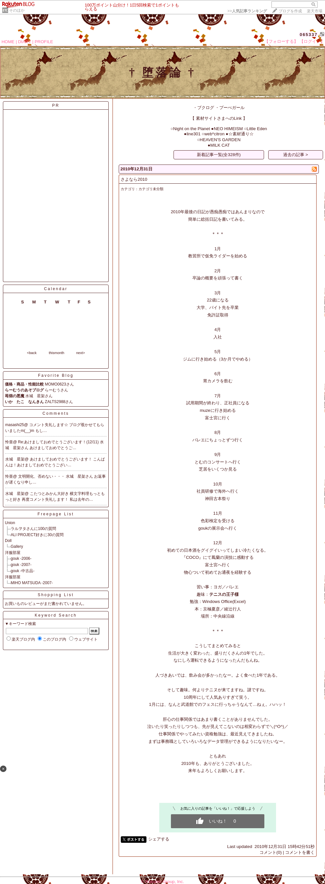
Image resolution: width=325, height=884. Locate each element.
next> (80, 353)
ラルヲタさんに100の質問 (33, 528)
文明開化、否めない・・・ (42, 476)
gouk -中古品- (22, 571)
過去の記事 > (295, 154)
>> (247, 11)
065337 (309, 34)
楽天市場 (314, 11)
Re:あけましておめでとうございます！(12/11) (59, 442)
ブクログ (205, 107)
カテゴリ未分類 (150, 189)
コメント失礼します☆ (49, 425)
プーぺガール (232, 107)
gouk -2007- (21, 564)
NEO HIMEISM (228, 128)
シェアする (158, 839)
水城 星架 (15, 459)
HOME (8, 41)
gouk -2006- (21, 558)
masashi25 (14, 425)
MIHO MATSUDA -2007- (32, 583)
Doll (8, 540)
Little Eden (257, 128)
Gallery (17, 546)
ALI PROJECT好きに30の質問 (37, 535)
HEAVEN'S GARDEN (220, 139)
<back (32, 353)
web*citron (214, 133)
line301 (193, 133)
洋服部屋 (12, 552)
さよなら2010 (134, 179)
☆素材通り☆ (241, 133)
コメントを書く (300, 852)
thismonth (56, 353)
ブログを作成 (290, 11)
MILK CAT (220, 145)
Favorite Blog (56, 375)
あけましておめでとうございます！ (61, 459)
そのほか (17, 10)
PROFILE (44, 41)
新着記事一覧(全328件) (219, 154)
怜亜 (9, 442)
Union (10, 523)
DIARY (24, 41)
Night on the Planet (191, 128)
